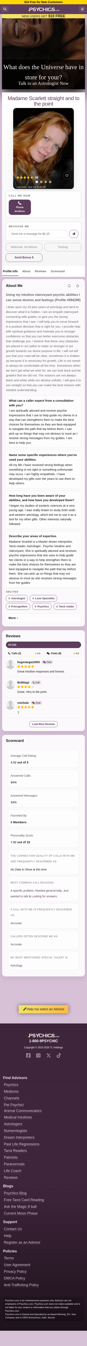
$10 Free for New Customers (43, 2)
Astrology (16, 965)
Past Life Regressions (21, 1144)
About (26, 271)
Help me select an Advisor (43, 1009)
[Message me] (38, 234)
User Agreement (17, 1265)
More (12, 618)
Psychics (43, 606)
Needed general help (48, 890)
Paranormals (14, 1164)
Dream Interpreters (19, 1137)
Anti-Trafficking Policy (21, 1285)
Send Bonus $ (24, 257)
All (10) (12, 644)
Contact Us (13, 1229)
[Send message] (73, 234)
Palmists (11, 1157)
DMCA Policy (14, 1278)
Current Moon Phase (21, 1213)
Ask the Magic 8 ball (20, 1207)
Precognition (19, 606)
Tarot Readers (15, 1151)
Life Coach (12, 1171)
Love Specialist (44, 598)
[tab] (37, 182)
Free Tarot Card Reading (24, 1200)
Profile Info (10, 271)
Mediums (11, 1091)
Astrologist (18, 598)
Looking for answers (44, 896)
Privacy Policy (15, 1271)
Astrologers (13, 1124)
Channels (11, 1098)
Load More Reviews (43, 724)
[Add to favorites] (67, 175)
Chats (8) (63, 653)
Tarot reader (66, 606)
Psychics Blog (15, 1193)
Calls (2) (24, 653)
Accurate (16, 923)
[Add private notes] (69, 285)
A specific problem (22, 890)
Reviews (40, 271)
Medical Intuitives (18, 1117)
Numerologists (15, 1131)
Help (7, 1236)
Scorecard (58, 271)
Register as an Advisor (22, 1242)
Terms (9, 1258)
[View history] (77, 285)
